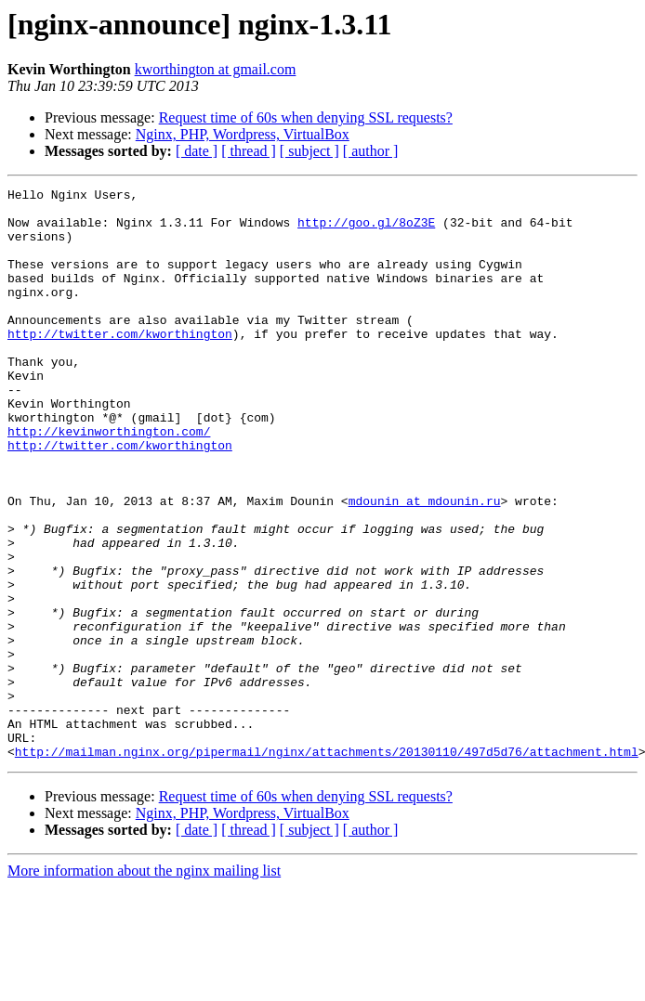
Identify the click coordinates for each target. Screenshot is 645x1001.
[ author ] (371, 151)
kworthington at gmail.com (215, 69)
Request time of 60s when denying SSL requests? (306, 117)
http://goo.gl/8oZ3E (366, 230)
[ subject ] (309, 151)
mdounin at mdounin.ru (425, 564)
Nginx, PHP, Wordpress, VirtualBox (242, 134)
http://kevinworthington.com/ (108, 481)
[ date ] (196, 151)
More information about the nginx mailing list (144, 985)
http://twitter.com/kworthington (119, 364)
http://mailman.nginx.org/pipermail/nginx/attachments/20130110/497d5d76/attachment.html (326, 865)
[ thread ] (248, 151)
